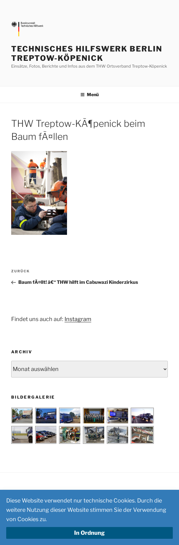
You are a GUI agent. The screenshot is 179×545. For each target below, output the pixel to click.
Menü (89, 94)
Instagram (78, 319)
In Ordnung (89, 532)
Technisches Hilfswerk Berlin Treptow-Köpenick (86, 53)
